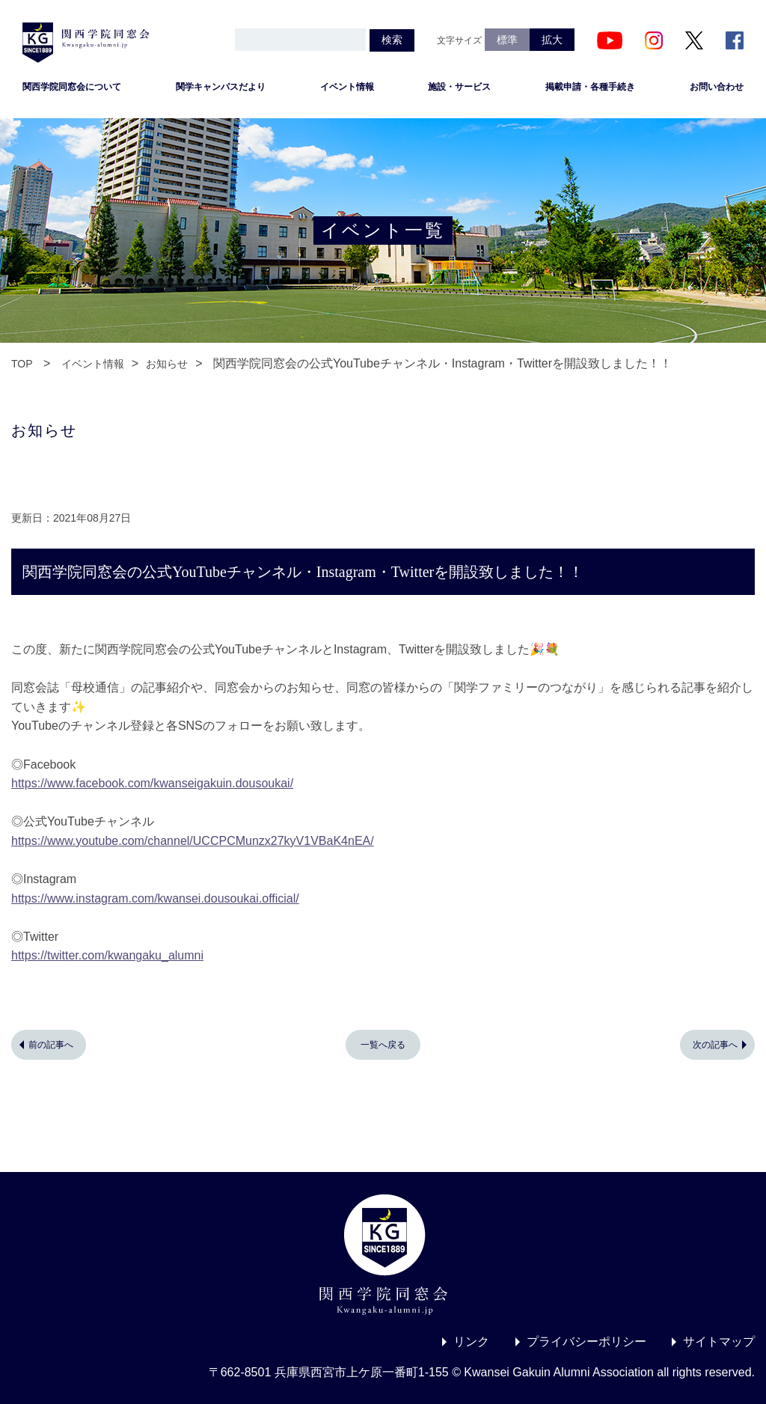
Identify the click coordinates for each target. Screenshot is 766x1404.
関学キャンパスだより (221, 87)
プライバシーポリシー (586, 1341)
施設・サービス (459, 87)
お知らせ (167, 364)
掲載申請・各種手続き (590, 87)
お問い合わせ (717, 87)
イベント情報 (347, 87)
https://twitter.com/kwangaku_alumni (107, 955)
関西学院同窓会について (71, 87)
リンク (471, 1341)
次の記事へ (715, 1045)
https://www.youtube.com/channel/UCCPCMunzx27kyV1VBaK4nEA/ (192, 840)
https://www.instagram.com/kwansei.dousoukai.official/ (155, 898)
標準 (507, 40)
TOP (22, 364)
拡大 (552, 40)
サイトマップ (719, 1341)
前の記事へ (50, 1045)
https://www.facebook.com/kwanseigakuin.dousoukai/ (152, 783)
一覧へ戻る (383, 1045)
